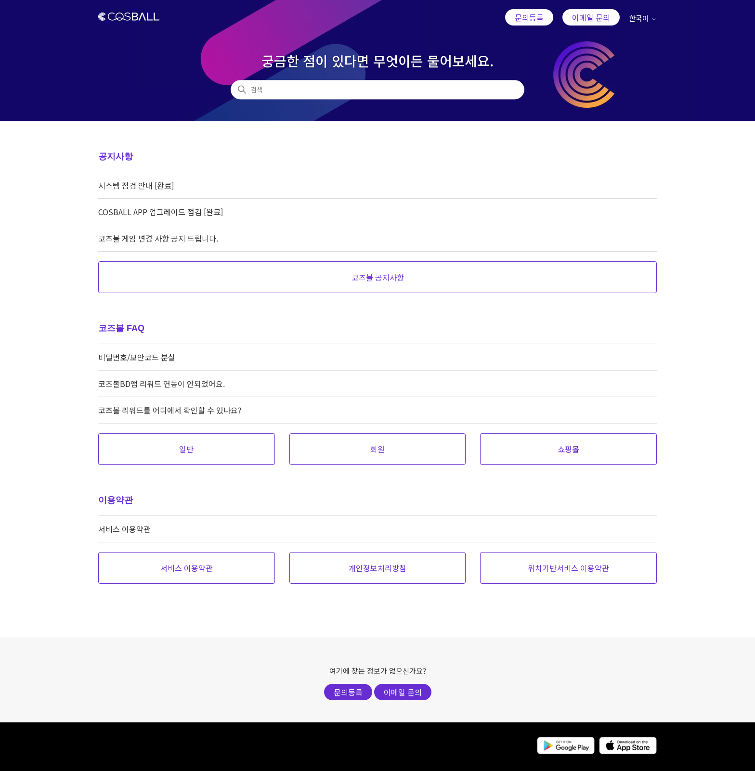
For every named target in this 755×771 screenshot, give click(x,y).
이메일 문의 (591, 17)
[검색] (377, 90)
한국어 (643, 18)
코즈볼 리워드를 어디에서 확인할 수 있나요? (170, 410)
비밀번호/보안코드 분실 (136, 357)
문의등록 (529, 17)
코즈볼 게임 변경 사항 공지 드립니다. (158, 238)
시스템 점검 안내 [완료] (136, 185)
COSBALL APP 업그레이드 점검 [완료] (160, 212)
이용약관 (115, 500)
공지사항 (115, 156)
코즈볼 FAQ (121, 328)
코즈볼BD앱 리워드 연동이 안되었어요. (161, 383)
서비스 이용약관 (124, 529)
